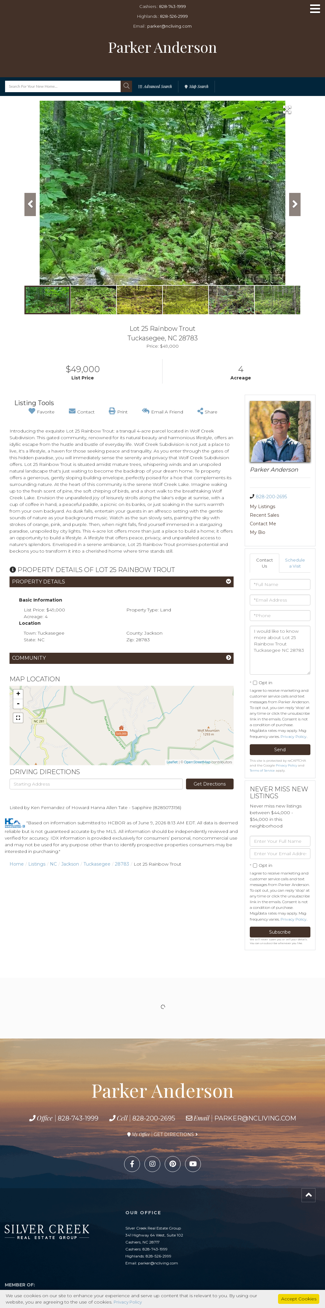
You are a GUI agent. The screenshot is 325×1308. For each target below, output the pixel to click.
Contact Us (264, 546)
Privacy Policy (294, 720)
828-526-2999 (174, 16)
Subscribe (280, 916)
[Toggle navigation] (315, 9)
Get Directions (210, 784)
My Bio (287, 515)
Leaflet (172, 762)
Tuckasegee (96, 864)
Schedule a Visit (295, 546)
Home (17, 864)
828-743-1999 (172, 6)
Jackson (70, 864)
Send (280, 733)
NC (53, 864)
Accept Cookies (298, 1298)
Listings (36, 864)
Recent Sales (294, 506)
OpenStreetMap (197, 762)
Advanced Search (158, 86)
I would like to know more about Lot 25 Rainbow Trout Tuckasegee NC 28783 (280, 633)
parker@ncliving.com (169, 26)
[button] (126, 86)
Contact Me (263, 515)
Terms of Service (262, 754)
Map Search (198, 86)
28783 (122, 864)
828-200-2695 (271, 497)
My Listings (262, 506)
